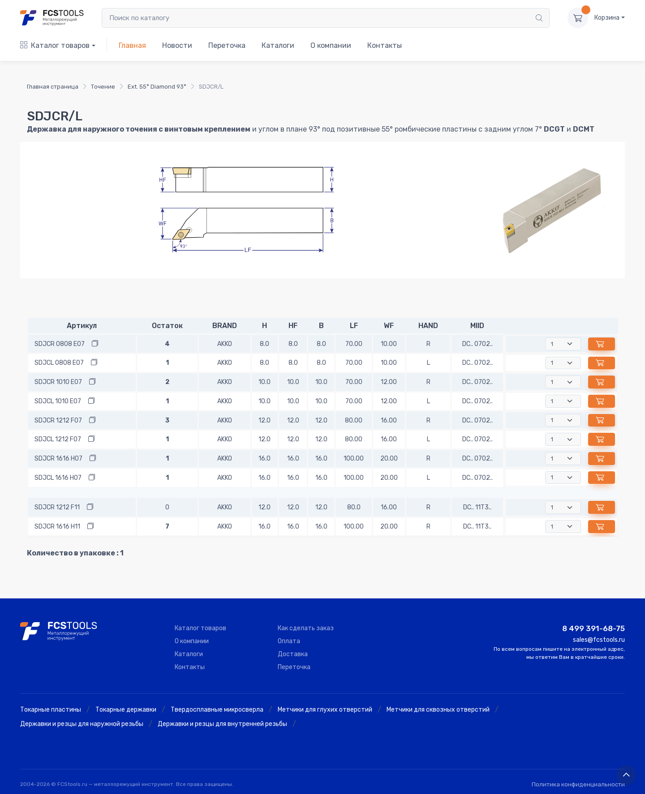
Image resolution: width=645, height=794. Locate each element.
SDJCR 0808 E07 (59, 344)
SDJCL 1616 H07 (58, 478)
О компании (330, 45)
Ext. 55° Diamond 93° (157, 86)
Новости (177, 45)
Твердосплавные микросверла (217, 709)
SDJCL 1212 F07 (57, 439)
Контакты (384, 45)
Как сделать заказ (306, 628)
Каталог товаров (55, 45)
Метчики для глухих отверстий (325, 709)
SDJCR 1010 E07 (58, 382)
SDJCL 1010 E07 (57, 401)
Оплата (289, 641)
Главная (132, 45)
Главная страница (52, 86)
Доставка (293, 654)
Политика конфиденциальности (578, 784)
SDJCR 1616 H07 (58, 458)
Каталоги (278, 45)
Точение (103, 86)
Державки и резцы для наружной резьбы (81, 724)
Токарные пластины (50, 709)
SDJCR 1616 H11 (57, 526)
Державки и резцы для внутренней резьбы (222, 724)
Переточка (226, 45)
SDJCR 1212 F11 (57, 507)
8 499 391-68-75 (593, 628)
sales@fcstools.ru (599, 640)
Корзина (606, 17)
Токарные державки (125, 709)
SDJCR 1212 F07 (58, 420)
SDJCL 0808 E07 (59, 363)
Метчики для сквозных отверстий (438, 709)
